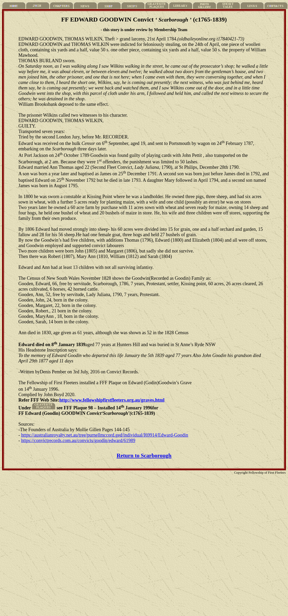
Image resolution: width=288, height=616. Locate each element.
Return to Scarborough (144, 455)
